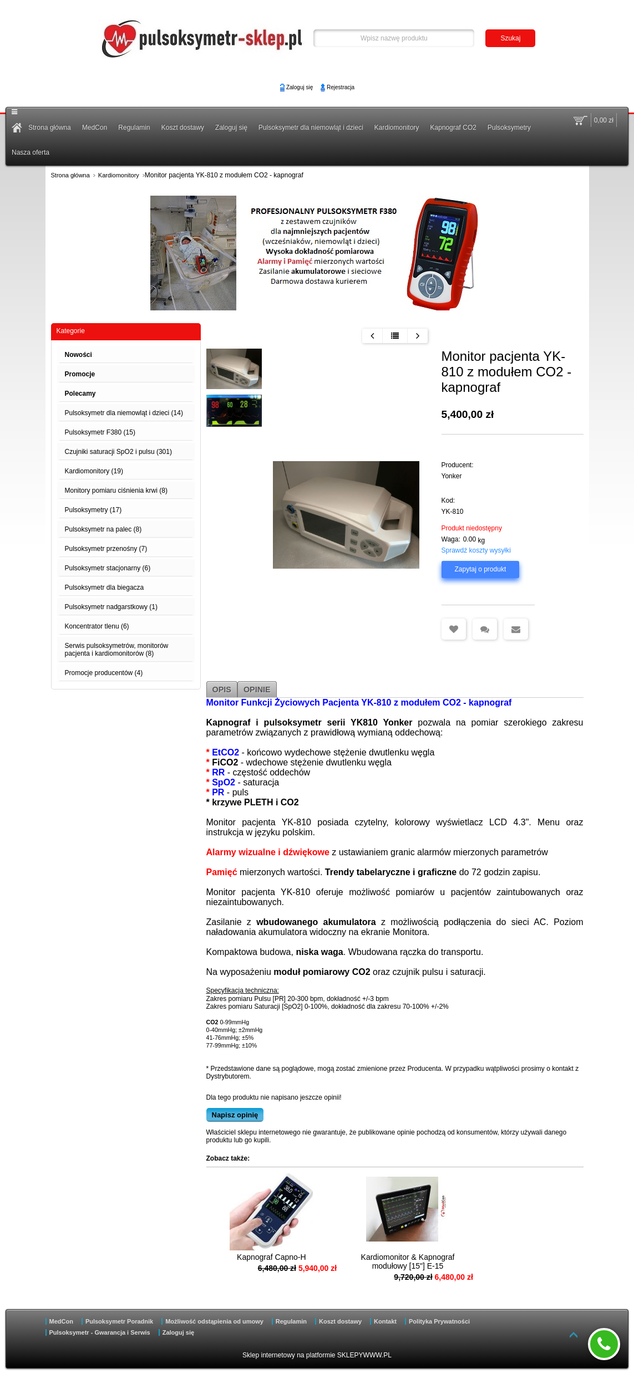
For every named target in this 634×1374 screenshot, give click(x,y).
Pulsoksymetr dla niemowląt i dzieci (310, 127)
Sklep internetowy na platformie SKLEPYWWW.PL (317, 1355)
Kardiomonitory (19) (94, 471)
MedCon (94, 127)
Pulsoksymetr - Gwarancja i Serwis (99, 1332)
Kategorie (71, 331)
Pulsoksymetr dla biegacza (104, 587)
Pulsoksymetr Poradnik (119, 1321)
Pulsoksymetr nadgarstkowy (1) (111, 607)
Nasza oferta (30, 152)
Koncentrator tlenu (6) (97, 626)
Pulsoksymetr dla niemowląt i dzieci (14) (124, 413)
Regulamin (134, 127)
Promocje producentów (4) (104, 673)
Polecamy (80, 393)
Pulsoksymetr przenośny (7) (106, 549)
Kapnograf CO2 (453, 127)
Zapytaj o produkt (480, 569)
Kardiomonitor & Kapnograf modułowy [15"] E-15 (376, 1261)
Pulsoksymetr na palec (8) (103, 529)
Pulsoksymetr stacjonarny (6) (108, 568)
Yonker (452, 476)
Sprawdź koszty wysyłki (476, 550)
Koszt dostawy (182, 127)
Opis (221, 689)
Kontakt (385, 1321)
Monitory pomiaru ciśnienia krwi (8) (116, 490)
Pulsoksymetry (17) (93, 510)
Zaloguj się (299, 87)
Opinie (257, 689)
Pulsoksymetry (509, 127)
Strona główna (49, 127)
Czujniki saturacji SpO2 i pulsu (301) (118, 452)
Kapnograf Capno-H (261, 1257)
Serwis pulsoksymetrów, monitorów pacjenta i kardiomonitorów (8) (117, 649)
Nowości (78, 355)
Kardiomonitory (396, 127)
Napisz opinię (235, 1115)
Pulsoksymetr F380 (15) (100, 432)
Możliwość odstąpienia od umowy (214, 1321)
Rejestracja (340, 87)
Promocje (80, 374)
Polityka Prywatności (439, 1321)
